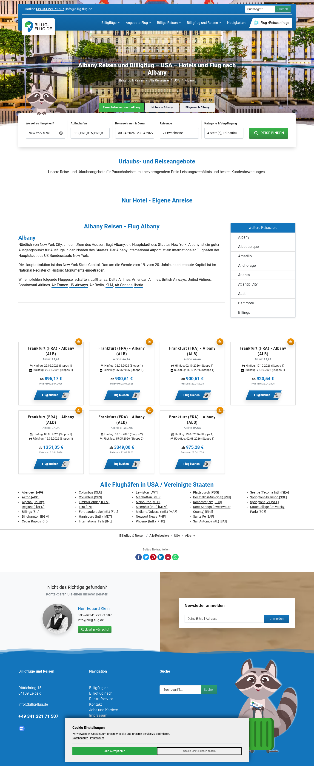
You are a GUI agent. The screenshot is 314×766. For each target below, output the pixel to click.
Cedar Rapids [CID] (35, 521)
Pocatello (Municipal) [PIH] (212, 497)
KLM (109, 285)
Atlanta (244, 275)
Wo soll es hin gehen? (40, 123)
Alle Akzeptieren (114, 751)
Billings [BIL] (30, 511)
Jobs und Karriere (103, 710)
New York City (51, 244)
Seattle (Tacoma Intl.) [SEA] (269, 492)
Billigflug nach (100, 693)
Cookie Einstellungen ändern (199, 750)
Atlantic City (248, 284)
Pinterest (153, 557)
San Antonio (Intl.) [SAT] (210, 521)
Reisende (166, 123)
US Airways (78, 285)
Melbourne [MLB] (148, 502)
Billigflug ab (98, 688)
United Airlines (199, 279)
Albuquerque (248, 246)
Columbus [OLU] (90, 492)
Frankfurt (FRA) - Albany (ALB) (51, 351)
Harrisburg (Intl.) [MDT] (95, 516)
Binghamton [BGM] (35, 516)
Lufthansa (99, 279)
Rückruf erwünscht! (95, 629)
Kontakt (95, 704)
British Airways (174, 279)
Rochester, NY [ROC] (207, 502)
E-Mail (168, 557)
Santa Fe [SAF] (203, 516)
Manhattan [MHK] (149, 497)
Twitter (146, 557)
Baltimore (246, 303)
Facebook (138, 557)
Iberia (138, 285)
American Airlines (146, 279)
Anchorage (247, 265)
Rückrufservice (101, 699)
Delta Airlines (119, 279)
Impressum (98, 715)
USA (177, 80)
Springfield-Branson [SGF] (268, 497)
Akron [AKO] (30, 497)
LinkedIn (160, 557)
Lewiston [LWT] (147, 492)
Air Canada (124, 285)
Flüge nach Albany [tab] (198, 107)
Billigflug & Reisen (131, 80)
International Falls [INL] (95, 521)
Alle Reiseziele (159, 80)
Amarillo (245, 256)
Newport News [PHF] (151, 516)
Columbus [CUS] (90, 497)
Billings (244, 312)
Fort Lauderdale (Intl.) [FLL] (98, 511)
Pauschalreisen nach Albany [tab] (121, 107)
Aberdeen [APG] (33, 492)
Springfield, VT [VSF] (264, 502)
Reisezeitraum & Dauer (130, 123)
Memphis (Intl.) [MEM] (151, 507)
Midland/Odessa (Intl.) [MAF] (156, 511)
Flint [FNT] (86, 507)
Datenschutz (80, 738)
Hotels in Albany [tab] (162, 107)
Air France (59, 285)
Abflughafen (79, 123)
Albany (190, 80)
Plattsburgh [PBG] (206, 492)
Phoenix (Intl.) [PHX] (150, 521)
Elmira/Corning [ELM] (94, 502)
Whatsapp (175, 557)
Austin (243, 294)
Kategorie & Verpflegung (220, 123)
